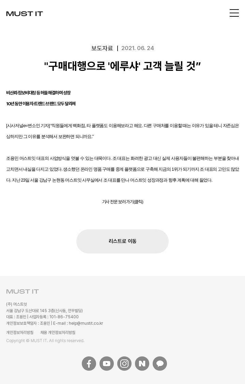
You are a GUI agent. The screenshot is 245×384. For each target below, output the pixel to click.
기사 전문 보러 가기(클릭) (122, 201)
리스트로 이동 (123, 241)
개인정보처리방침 (19, 332)
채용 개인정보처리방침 (57, 332)
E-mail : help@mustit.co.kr (78, 323)
